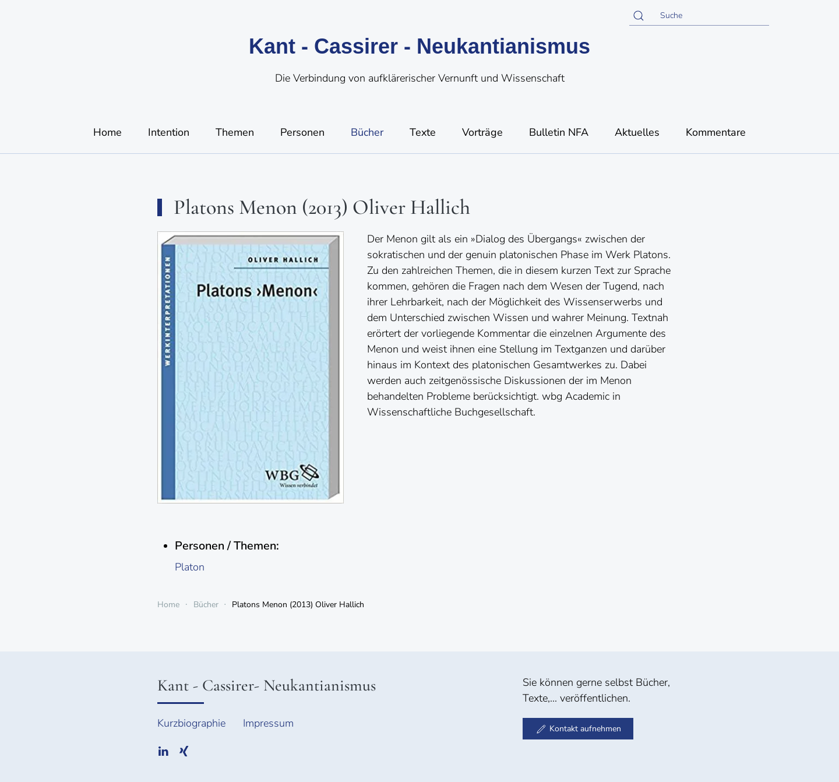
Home (107, 132)
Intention (168, 132)
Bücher (367, 132)
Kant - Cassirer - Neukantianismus (419, 46)
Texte (423, 132)
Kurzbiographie (191, 723)
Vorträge (482, 132)
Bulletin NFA (558, 132)
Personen (302, 132)
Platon (190, 567)
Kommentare (716, 132)
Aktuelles (637, 132)
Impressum (268, 723)
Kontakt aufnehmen (578, 729)
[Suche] (699, 16)
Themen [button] (235, 132)
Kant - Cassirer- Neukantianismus (266, 685)
